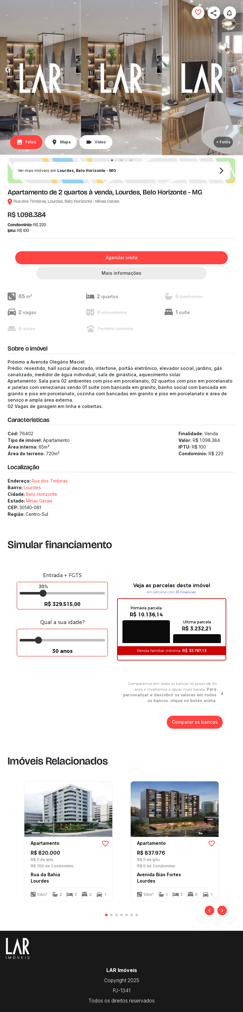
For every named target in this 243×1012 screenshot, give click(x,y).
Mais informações (121, 273)
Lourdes (32, 487)
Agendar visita (121, 257)
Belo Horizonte (41, 494)
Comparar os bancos (195, 722)
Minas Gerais (39, 500)
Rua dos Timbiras (50, 480)
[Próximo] (222, 910)
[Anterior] (209, 910)
